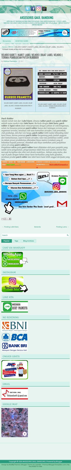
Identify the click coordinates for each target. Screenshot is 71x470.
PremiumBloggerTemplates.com (54, 465)
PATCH (10, 47)
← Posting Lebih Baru (10, 227)
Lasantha (38, 465)
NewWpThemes (14, 465)
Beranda (7, 41)
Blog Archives (28, 241)
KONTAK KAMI (21, 41)
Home (4, 47)
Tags (16, 241)
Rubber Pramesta (10, 61)
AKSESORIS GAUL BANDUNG (36, 17)
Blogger (59, 462)
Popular (7, 241)
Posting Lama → (62, 227)
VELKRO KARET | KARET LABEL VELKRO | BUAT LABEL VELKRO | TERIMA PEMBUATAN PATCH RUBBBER (31, 56)
